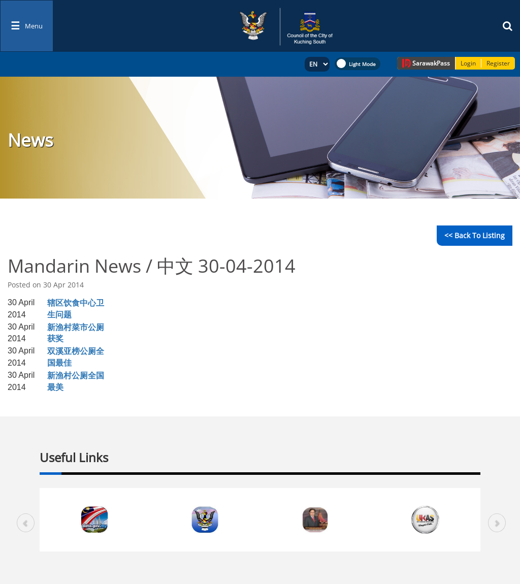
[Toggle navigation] (27, 26)
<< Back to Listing (474, 235)
